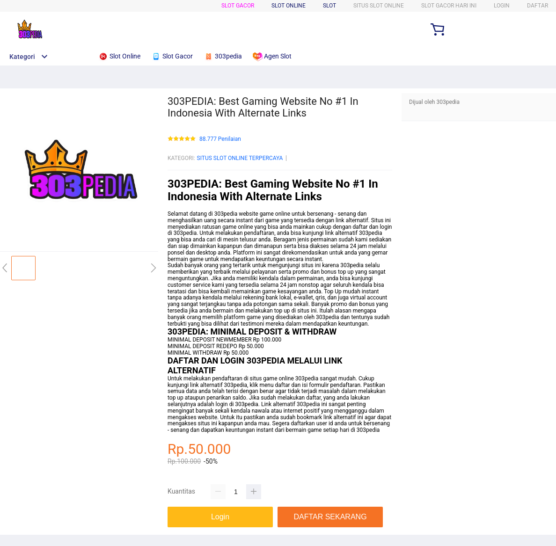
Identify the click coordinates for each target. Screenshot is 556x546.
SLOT (329, 5)
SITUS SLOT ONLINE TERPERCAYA (240, 158)
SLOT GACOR (237, 5)
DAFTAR (537, 5)
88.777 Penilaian (220, 139)
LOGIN (502, 5)
